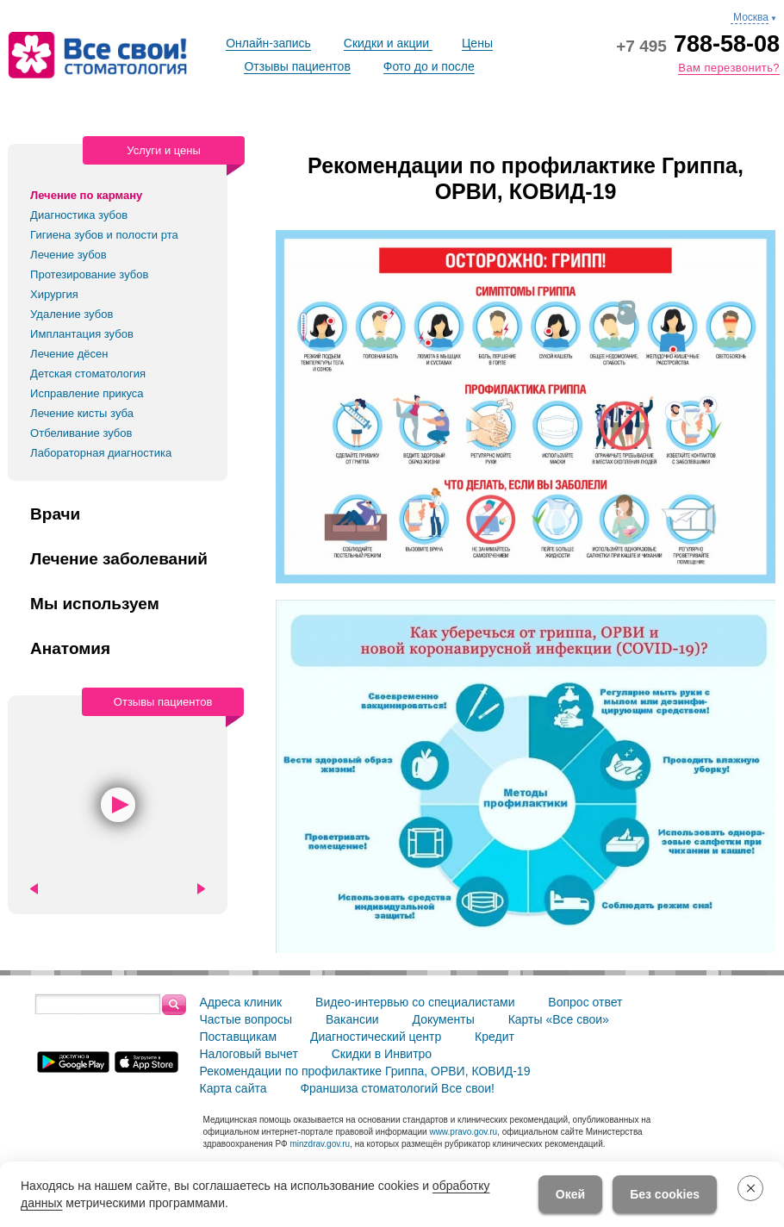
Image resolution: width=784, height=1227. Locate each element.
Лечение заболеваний (119, 559)
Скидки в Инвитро (382, 1054)
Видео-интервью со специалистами (414, 1002)
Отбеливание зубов (81, 433)
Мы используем (94, 604)
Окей (570, 1194)
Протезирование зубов (89, 274)
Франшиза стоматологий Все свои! (397, 1088)
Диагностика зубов (79, 215)
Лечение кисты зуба (82, 413)
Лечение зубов (68, 254)
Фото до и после (429, 66)
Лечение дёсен (69, 353)
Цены (477, 43)
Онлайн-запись (268, 43)
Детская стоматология (88, 373)
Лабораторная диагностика (100, 452)
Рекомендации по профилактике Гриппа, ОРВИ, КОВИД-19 (365, 1071)
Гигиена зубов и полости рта (104, 234)
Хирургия (54, 294)
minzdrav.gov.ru (319, 1144)
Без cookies (665, 1194)
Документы (444, 1019)
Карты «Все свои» (558, 1019)
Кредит (494, 1036)
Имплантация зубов (82, 333)
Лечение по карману (86, 195)
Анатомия (70, 649)
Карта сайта (233, 1088)
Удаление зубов (71, 314)
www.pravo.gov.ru (463, 1132)
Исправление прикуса (87, 393)
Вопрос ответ (585, 1002)
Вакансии (352, 1019)
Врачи (55, 514)
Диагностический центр (375, 1036)
